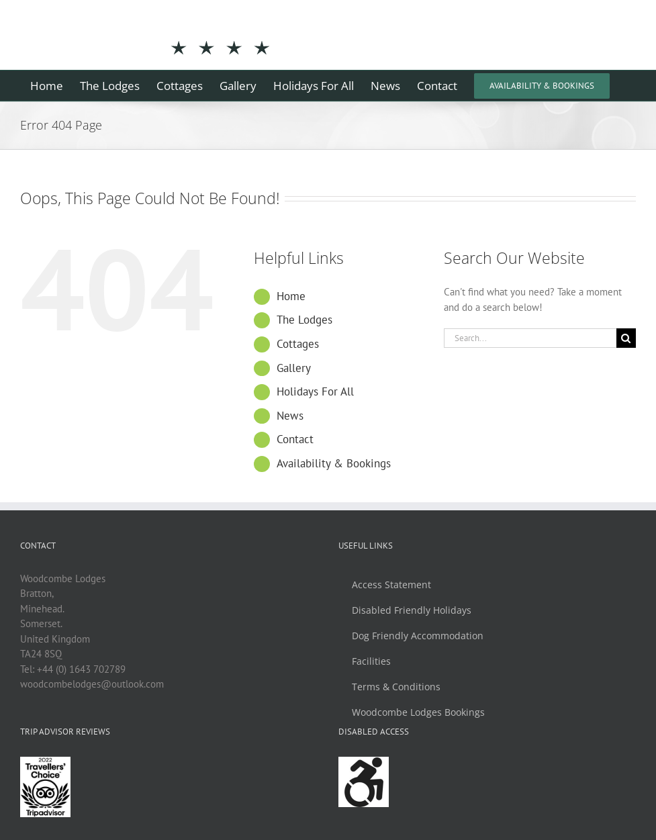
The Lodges (304, 319)
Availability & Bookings (334, 463)
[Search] (626, 338)
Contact (295, 439)
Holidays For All (315, 391)
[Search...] (530, 338)
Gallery (294, 368)
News (290, 415)
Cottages (298, 343)
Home (291, 296)
